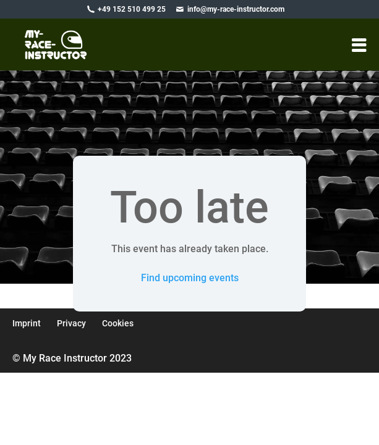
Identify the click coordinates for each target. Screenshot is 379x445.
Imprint (26, 323)
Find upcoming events (190, 278)
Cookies (118, 323)
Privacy (71, 323)
